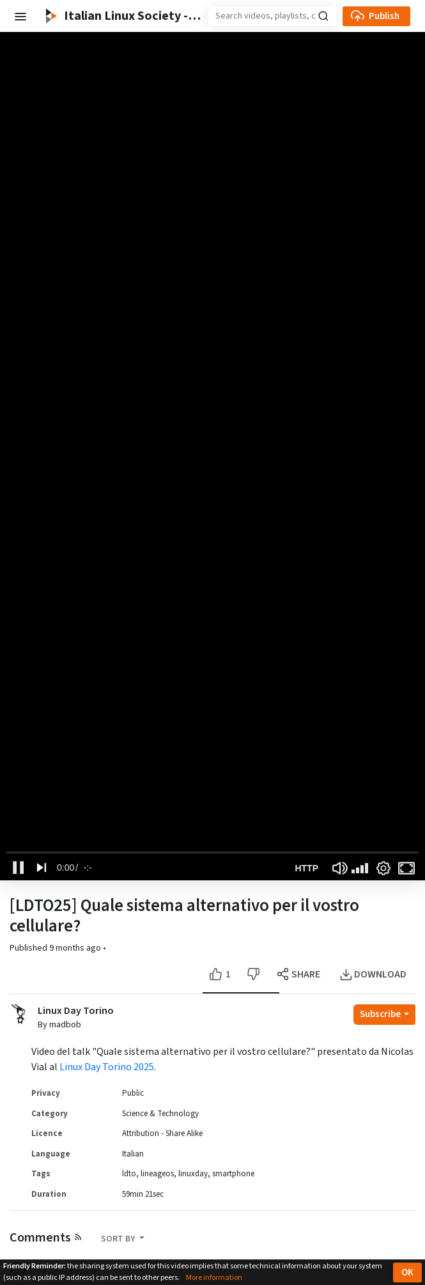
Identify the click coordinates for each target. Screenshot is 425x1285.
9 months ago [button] (76, 948)
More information (214, 1277)
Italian (133, 1154)
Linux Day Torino (76, 1011)
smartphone (233, 1174)
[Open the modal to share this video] (299, 975)
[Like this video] (221, 975)
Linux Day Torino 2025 (106, 1067)
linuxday (193, 1174)
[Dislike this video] (253, 975)
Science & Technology (160, 1113)
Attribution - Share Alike (162, 1133)
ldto (129, 1174)
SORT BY (119, 1239)
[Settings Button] (383, 868)
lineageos (157, 1174)
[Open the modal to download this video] (373, 975)
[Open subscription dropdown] (384, 1014)
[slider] (212, 852)
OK (407, 1272)
